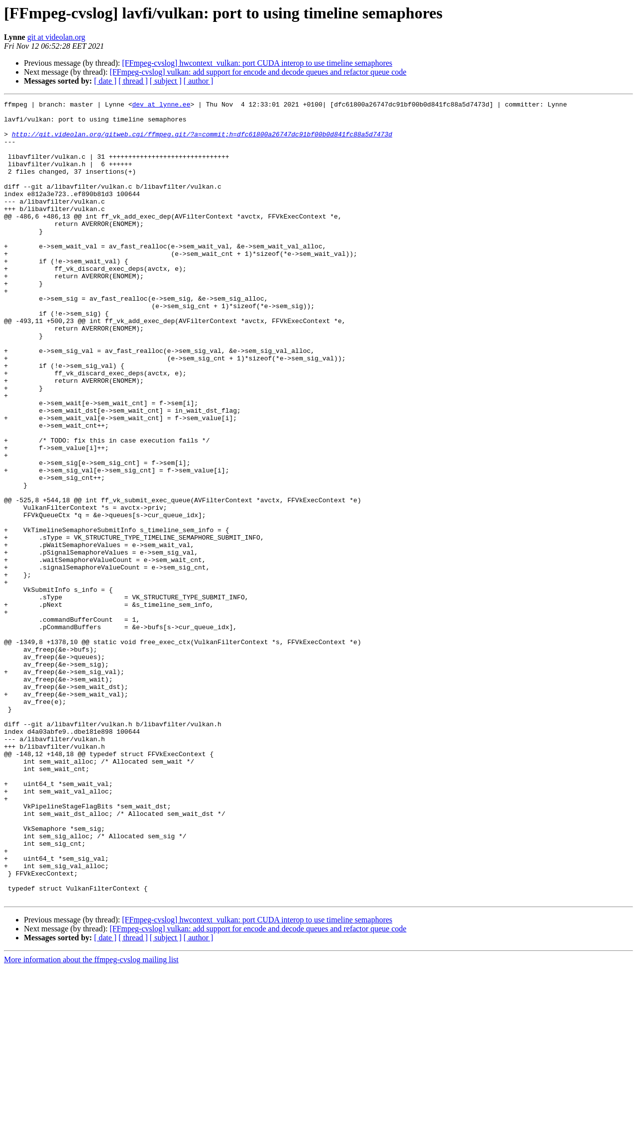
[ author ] (198, 81)
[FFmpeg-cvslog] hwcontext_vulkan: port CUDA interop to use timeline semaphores (257, 63)
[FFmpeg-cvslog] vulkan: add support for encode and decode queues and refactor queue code (257, 72)
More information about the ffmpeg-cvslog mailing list (91, 1119)
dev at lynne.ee (161, 105)
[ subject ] (166, 81)
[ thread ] (133, 81)
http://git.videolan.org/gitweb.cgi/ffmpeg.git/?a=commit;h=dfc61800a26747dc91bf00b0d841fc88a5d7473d (202, 141)
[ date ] (105, 81)
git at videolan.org (56, 37)
